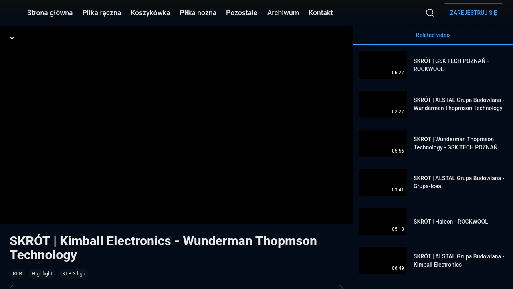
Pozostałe (242, 13)
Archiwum (283, 13)
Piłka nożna (198, 13)
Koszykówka (150, 13)
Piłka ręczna (102, 13)
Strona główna (50, 13)
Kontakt (321, 13)
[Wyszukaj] (430, 12)
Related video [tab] (433, 38)
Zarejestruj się (473, 13)
